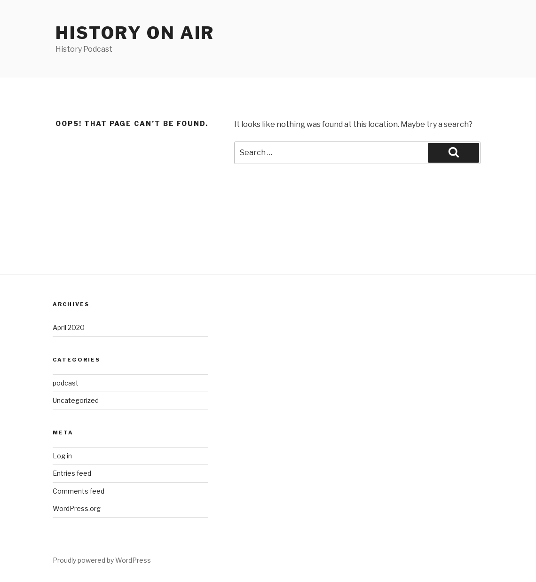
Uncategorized (76, 400)
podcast (66, 383)
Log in (62, 456)
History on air (134, 33)
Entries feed (72, 473)
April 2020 (69, 327)
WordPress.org (77, 508)
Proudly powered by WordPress (102, 560)
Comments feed (78, 491)
